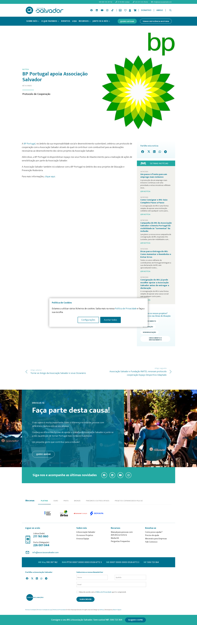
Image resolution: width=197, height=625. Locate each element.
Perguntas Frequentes (120, 541)
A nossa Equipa (82, 538)
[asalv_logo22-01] (44, 10)
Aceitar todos (110, 320)
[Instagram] (107, 10)
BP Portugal (29, 144)
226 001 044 (41, 545)
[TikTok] (112, 10)
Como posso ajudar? (153, 532)
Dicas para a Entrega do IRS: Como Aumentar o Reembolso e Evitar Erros (155, 254)
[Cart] (135, 10)
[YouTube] (102, 10)
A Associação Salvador (85, 532)
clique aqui (50, 177)
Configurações (88, 320)
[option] (48, 513)
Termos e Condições (30, 610)
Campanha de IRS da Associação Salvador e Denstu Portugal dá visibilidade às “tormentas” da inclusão (156, 227)
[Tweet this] (149, 152)
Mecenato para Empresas (156, 538)
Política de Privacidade (103, 592)
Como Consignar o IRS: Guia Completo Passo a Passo (153, 201)
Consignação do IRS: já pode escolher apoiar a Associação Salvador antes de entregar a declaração (154, 284)
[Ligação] (121, 10)
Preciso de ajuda (152, 535)
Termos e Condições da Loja (44, 610)
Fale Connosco (151, 542)
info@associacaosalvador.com (45, 552)
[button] (170, 10)
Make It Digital (117, 610)
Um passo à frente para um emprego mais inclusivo (153, 175)
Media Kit (115, 538)
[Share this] (143, 152)
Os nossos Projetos (84, 535)
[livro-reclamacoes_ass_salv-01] (34, 597)
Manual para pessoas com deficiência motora (122, 534)
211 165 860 (40, 536)
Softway (101, 610)
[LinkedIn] (97, 10)
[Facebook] (91, 10)
